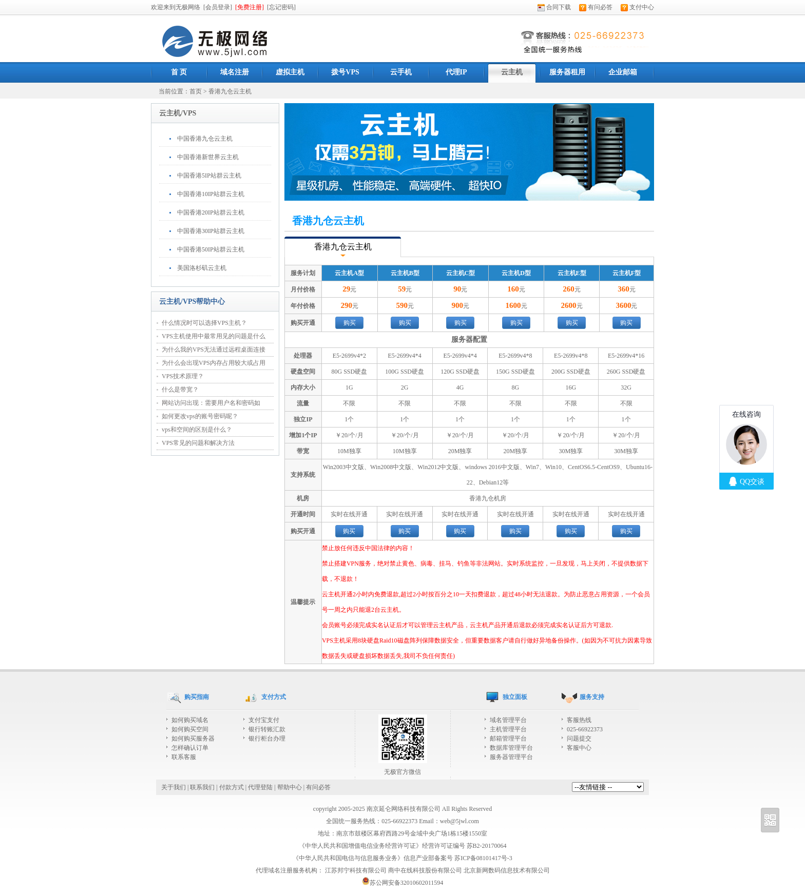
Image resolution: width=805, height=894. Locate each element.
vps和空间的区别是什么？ (197, 429)
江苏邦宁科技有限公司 (356, 870)
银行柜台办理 (266, 738)
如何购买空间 (189, 729)
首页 (195, 91)
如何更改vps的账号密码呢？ (200, 416)
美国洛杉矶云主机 (201, 267)
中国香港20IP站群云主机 (210, 212)
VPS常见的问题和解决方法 (198, 442)
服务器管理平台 (511, 757)
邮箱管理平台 (508, 738)
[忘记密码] (281, 7)
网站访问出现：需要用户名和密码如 (211, 402)
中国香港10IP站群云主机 (210, 194)
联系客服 (183, 757)
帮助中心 (289, 787)
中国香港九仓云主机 (205, 138)
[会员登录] (217, 7)
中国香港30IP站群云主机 (210, 231)
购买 (349, 322)
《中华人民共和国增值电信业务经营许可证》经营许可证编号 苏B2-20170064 (403, 845)
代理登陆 (260, 787)
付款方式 (231, 787)
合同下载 (554, 7)
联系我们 (202, 787)
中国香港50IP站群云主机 (210, 249)
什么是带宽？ (180, 389)
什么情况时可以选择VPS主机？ (204, 322)
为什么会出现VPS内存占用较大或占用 (213, 362)
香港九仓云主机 (230, 91)
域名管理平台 (508, 720)
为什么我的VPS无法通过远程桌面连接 (213, 349)
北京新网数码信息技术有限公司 (507, 870)
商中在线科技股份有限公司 (425, 870)
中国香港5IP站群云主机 (209, 175)
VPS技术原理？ (183, 376)
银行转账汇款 (266, 729)
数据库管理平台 (511, 747)
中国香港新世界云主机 (208, 157)
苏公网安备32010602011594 (403, 882)
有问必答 (595, 7)
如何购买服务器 (193, 738)
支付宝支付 (263, 720)
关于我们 (173, 787)
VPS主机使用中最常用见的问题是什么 (213, 336)
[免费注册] (249, 7)
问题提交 (579, 738)
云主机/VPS (177, 113)
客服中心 (579, 747)
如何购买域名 (189, 720)
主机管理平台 (508, 729)
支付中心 (637, 7)
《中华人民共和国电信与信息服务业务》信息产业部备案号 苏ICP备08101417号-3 (402, 858)
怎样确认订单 (189, 747)
